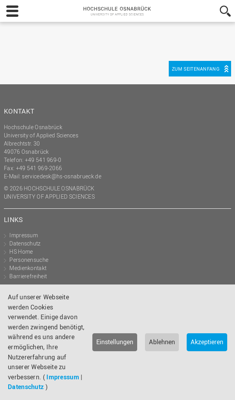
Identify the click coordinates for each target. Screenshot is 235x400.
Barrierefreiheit (28, 276)
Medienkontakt (27, 268)
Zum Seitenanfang (195, 69)
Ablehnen (162, 342)
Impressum (62, 377)
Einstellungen (114, 342)
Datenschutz (26, 386)
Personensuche (28, 259)
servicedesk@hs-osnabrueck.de (61, 176)
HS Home (21, 251)
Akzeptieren (207, 342)
